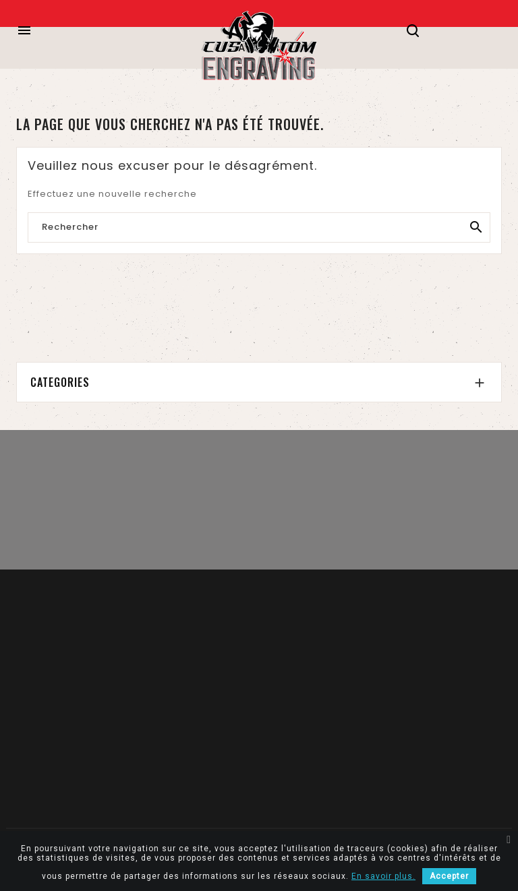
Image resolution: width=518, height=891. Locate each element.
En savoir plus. (383, 876)
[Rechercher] (259, 228)
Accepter (449, 876)
